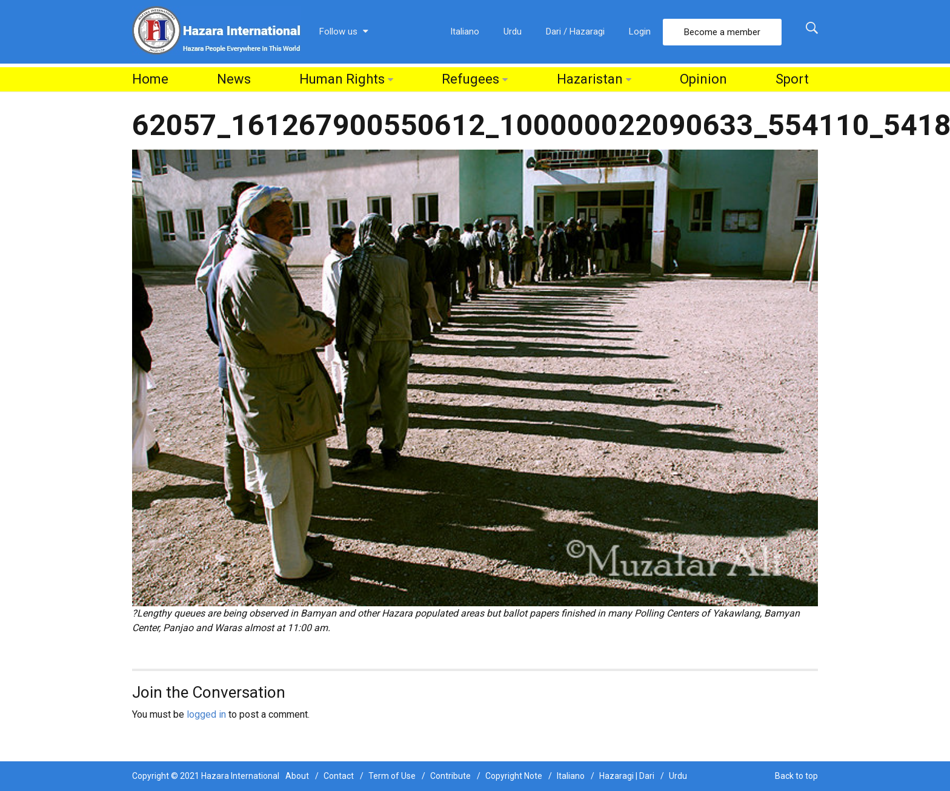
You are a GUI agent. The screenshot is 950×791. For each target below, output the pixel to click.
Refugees (470, 79)
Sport (792, 79)
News (234, 79)
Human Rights (342, 79)
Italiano (464, 31)
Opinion (703, 79)
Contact (339, 776)
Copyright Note (513, 776)
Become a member (722, 32)
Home (150, 79)
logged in (206, 714)
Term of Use (392, 776)
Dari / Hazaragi (575, 31)
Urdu (512, 31)
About (297, 776)
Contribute (450, 776)
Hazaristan (590, 79)
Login (640, 31)
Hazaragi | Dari (626, 776)
